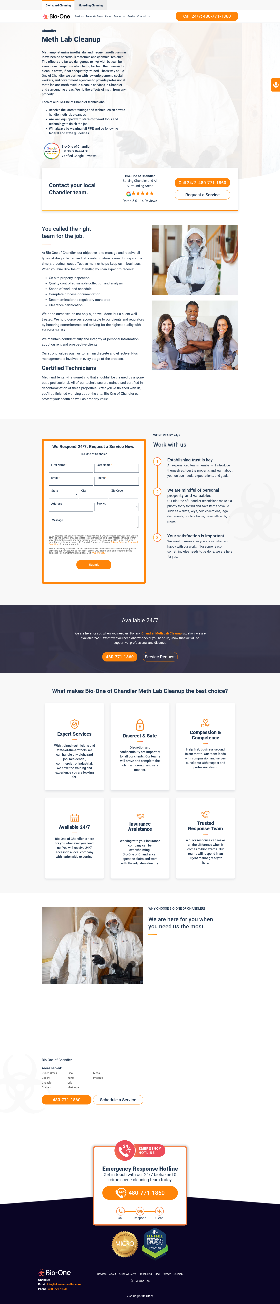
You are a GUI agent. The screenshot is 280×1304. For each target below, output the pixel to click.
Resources (119, 16)
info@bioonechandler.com (64, 1284)
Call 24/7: (202, 182)
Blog (157, 1274)
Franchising (145, 1274)
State (54, 490)
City (83, 490)
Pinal (70, 1073)
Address (56, 503)
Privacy (166, 1274)
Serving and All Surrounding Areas (140, 183)
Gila (70, 1082)
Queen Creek (49, 1073)
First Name (59, 465)
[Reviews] (140, 197)
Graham (46, 1087)
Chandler (47, 1082)
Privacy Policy (118, 542)
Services (79, 16)
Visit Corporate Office (140, 1296)
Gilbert (46, 1077)
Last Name (104, 465)
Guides (131, 16)
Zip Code (117, 490)
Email (55, 477)
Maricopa (73, 1087)
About (108, 16)
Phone (101, 477)
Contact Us (143, 16)
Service (101, 503)
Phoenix (98, 1077)
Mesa (96, 1073)
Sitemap (178, 1274)
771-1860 (57, 1289)
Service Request (160, 656)
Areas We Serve (94, 16)
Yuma (71, 1077)
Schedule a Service (118, 1099)
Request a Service (202, 194)
